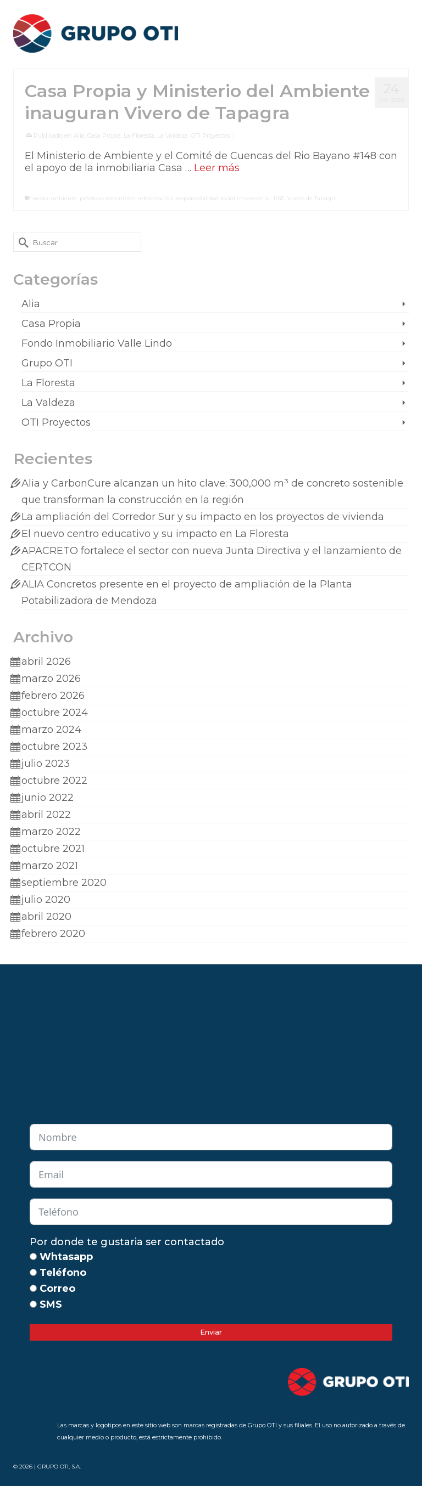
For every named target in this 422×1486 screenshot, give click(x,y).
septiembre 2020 (64, 883)
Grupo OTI (47, 363)
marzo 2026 (51, 679)
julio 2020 (45, 900)
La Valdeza (172, 135)
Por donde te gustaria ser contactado (127, 1242)
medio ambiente (53, 198)
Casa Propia (104, 135)
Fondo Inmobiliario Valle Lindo (96, 343)
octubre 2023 (54, 747)
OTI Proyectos (210, 135)
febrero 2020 (53, 934)
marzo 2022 (51, 832)
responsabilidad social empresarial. (223, 198)
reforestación (155, 198)
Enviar (211, 1331)
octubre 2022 (54, 781)
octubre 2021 (53, 849)
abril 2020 (46, 917)
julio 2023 (45, 764)
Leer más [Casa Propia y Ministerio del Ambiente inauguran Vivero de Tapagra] (217, 168)
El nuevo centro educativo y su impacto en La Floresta (155, 534)
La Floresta (139, 135)
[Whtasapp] (33, 1256)
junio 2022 (47, 798)
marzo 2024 (51, 730)
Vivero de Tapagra (312, 198)
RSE (279, 198)
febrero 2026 (53, 696)
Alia (79, 135)
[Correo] (33, 1288)
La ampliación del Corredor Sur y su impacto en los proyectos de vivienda (202, 517)
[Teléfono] (33, 1272)
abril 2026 (46, 662)
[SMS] (33, 1304)
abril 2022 (46, 815)
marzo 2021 (49, 866)
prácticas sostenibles (107, 198)
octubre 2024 (54, 713)
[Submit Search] (21, 242)
